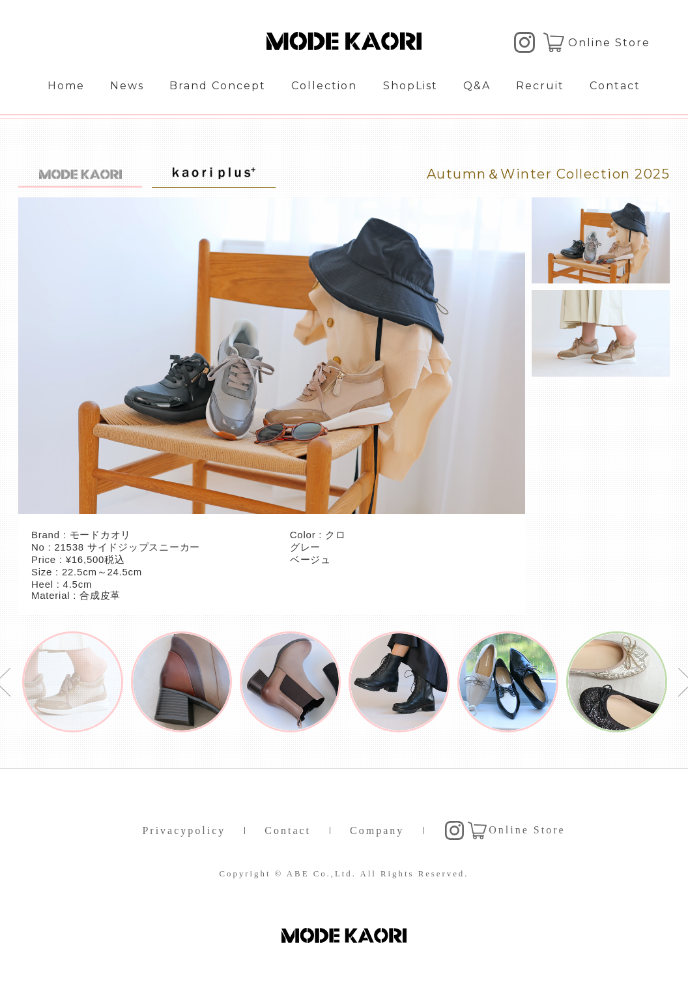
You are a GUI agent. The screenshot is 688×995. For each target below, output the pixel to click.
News (127, 85)
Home (66, 85)
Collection (324, 85)
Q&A (477, 85)
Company (377, 830)
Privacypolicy (183, 830)
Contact (615, 85)
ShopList (410, 85)
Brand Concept (217, 85)
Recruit (540, 85)
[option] (72, 681)
